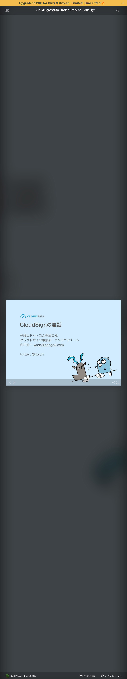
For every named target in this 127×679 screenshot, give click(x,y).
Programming (87, 676)
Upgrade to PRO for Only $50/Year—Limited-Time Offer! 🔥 (62, 3)
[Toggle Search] (118, 10)
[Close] (122, 3)
